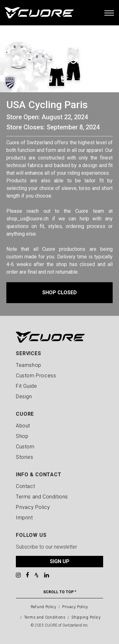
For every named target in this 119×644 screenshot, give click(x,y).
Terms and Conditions (42, 497)
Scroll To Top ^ (59, 592)
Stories (24, 457)
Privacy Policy (33, 507)
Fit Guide (26, 386)
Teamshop (28, 365)
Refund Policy (43, 607)
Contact (25, 486)
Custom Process (36, 376)
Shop (22, 436)
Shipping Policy (86, 617)
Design (24, 397)
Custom (25, 447)
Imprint (24, 518)
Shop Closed (59, 292)
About (23, 426)
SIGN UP (59, 561)
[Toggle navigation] (109, 12)
